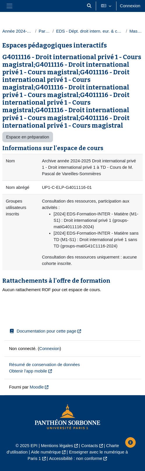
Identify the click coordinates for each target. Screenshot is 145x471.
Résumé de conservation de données (44, 364)
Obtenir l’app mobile (28, 371)
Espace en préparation (27, 137)
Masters (136, 31)
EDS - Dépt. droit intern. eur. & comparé (90, 31)
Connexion (130, 5)
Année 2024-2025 (17, 31)
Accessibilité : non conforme (75, 458)
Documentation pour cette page (42, 331)
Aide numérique (46, 452)
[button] (89, 6)
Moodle (37, 387)
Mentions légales (57, 445)
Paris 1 (44, 31)
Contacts (89, 445)
